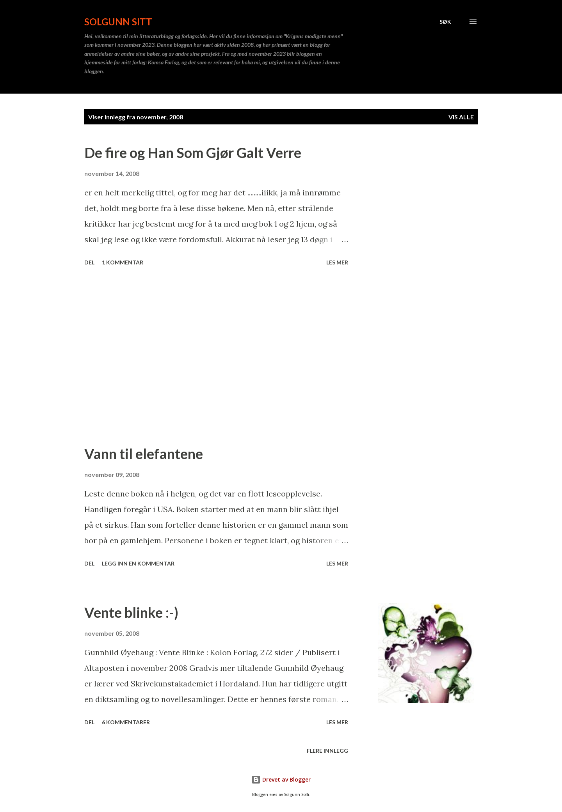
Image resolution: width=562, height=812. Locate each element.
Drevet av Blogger (281, 779)
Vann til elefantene (143, 453)
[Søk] (445, 22)
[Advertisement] (216, 356)
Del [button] (89, 262)
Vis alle (461, 117)
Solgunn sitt (118, 21)
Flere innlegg (327, 750)
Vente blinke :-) (131, 612)
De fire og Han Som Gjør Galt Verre (192, 152)
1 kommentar (122, 262)
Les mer (337, 262)
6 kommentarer (126, 722)
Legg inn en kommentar (138, 563)
